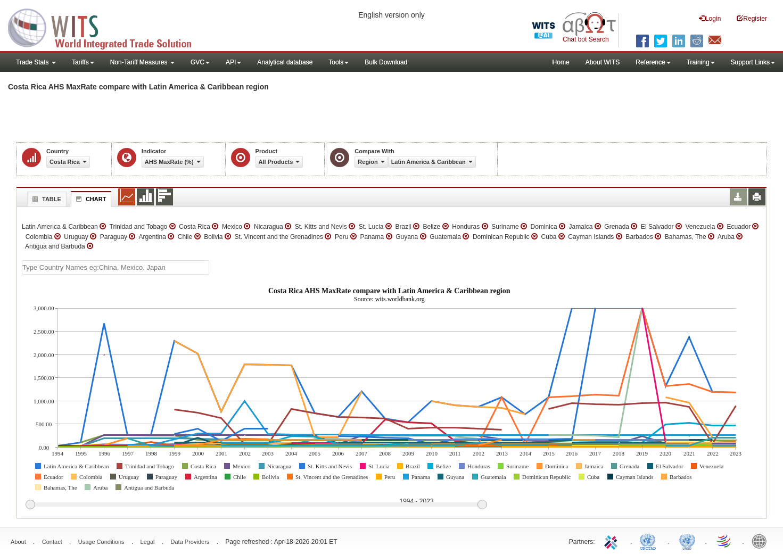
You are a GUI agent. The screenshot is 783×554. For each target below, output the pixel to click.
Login (710, 18)
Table (45, 199)
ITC (612, 540)
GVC (200, 62)
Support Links (753, 62)
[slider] (256, 505)
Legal (148, 542)
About (18, 542)
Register (752, 18)
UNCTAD (650, 540)
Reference (653, 62)
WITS (106, 26)
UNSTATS (687, 540)
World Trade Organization (724, 540)
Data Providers (190, 542)
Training (701, 62)
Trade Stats (36, 62)
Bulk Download (386, 62)
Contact (52, 542)
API (233, 62)
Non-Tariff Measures (142, 62)
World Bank (761, 540)
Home (561, 62)
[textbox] (115, 267)
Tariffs (83, 62)
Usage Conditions (101, 542)
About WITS (603, 62)
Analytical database (284, 62)
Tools (338, 62)
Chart (89, 199)
